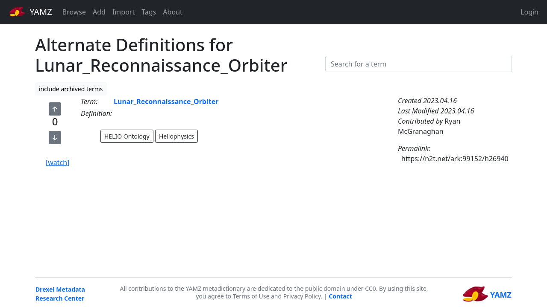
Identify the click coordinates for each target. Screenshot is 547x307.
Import (123, 12)
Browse (74, 12)
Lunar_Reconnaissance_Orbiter (166, 101)
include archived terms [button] (71, 89)
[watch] (57, 162)
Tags (148, 12)
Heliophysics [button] (176, 136)
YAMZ (30, 11)
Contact (340, 296)
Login (529, 12)
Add (99, 12)
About (172, 12)
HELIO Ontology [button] (127, 136)
